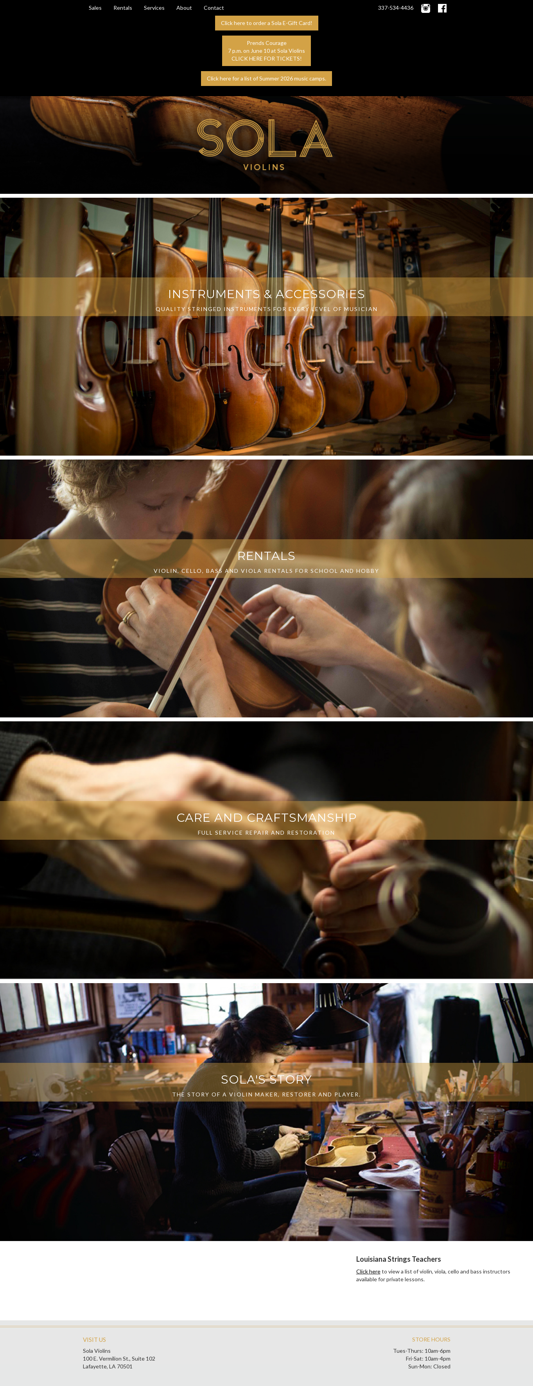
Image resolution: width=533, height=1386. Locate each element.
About (184, 7)
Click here (368, 1271)
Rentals (122, 7)
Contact (214, 7)
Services (154, 7)
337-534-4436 (395, 7)
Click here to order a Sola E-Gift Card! (266, 23)
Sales (95, 7)
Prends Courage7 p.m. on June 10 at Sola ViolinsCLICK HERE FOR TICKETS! (266, 50)
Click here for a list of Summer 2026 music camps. (266, 78)
